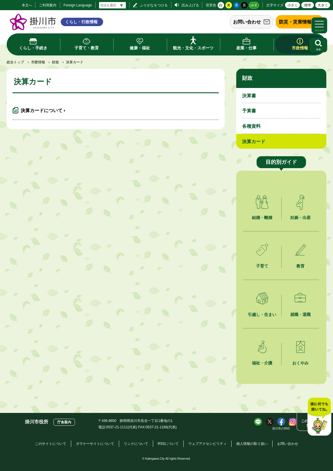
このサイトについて (50, 444)
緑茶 (253, 5)
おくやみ (300, 363)
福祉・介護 (262, 363)
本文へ (27, 5)
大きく (323, 5)
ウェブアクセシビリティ (207, 444)
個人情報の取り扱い (252, 444)
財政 (55, 62)
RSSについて (168, 444)
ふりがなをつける (154, 5)
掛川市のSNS (281, 428)
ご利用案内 (47, 5)
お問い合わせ (247, 21)
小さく (292, 5)
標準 (307, 5)
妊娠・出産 (300, 217)
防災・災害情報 (295, 21)
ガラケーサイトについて (95, 444)
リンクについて (136, 444)
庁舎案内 (64, 422)
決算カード (253, 141)
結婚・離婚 (262, 217)
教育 (300, 266)
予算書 (249, 110)
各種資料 (251, 126)
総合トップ (15, 62)
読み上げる (190, 5)
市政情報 (38, 62)
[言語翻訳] (112, 5)
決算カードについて (41, 110)
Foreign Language (78, 5)
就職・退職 (300, 314)
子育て (262, 266)
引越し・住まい (262, 314)
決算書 (249, 95)
